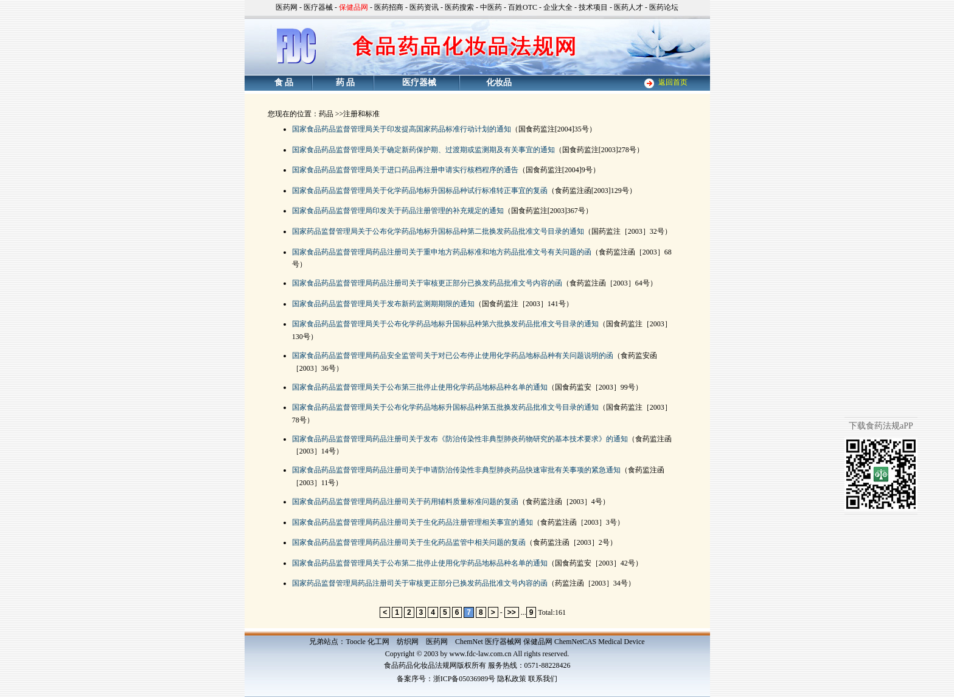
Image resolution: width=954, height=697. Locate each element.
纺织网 (408, 641)
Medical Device (621, 641)
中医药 (491, 7)
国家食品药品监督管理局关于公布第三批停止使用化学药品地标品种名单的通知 (420, 387)
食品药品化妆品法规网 (420, 665)
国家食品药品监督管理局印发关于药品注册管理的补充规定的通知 (398, 210)
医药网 (287, 7)
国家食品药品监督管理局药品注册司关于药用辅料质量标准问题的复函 (405, 501)
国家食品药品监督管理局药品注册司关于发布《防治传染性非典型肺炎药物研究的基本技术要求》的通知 (460, 439)
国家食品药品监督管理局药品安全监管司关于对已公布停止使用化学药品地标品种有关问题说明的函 (452, 355)
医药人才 (628, 7)
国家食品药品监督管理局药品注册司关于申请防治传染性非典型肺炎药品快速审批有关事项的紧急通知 (456, 470)
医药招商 (388, 7)
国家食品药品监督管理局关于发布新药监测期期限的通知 (383, 303)
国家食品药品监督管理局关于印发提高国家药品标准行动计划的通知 (401, 129)
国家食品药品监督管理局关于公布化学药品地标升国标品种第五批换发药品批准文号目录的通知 (445, 407)
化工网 (378, 641)
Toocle (355, 641)
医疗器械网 (503, 641)
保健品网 (537, 641)
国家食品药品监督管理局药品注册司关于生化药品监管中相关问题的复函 (409, 542)
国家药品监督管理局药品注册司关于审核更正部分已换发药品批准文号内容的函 (420, 583)
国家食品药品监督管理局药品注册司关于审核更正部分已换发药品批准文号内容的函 (427, 283)
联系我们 (542, 678)
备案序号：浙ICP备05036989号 (446, 678)
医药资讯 (424, 7)
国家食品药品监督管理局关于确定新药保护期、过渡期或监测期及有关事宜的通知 (423, 149)
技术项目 (593, 7)
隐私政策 (511, 678)
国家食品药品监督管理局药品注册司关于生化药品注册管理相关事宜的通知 (412, 522)
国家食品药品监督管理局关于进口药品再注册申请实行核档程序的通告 (405, 170)
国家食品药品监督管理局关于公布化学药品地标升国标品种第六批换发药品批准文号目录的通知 (445, 324)
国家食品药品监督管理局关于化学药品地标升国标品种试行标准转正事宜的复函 (420, 190)
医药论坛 (663, 7)
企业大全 (558, 7)
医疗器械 (318, 7)
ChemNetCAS (575, 641)
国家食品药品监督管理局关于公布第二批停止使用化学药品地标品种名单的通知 (420, 563)
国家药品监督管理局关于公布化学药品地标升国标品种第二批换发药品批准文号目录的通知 (438, 231)
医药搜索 (459, 7)
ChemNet (469, 641)
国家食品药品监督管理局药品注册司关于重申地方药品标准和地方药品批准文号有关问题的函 (441, 252)
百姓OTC (522, 7)
